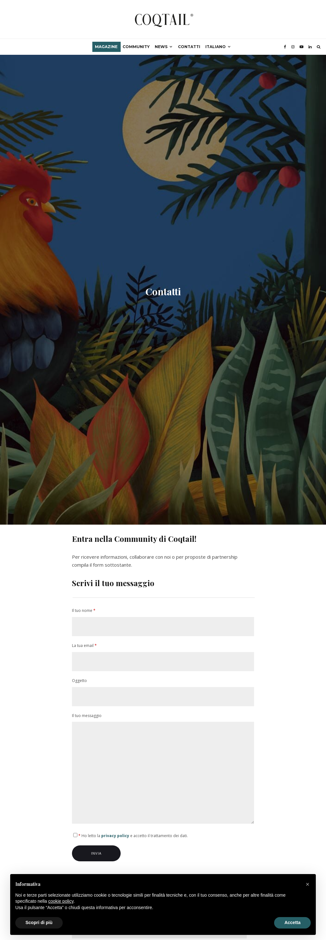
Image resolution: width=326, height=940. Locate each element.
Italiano (215, 46)
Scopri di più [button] (39, 922)
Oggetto (163, 692)
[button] (307, 884)
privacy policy (115, 835)
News (161, 46)
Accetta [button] (292, 922)
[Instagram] (293, 47)
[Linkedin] (310, 47)
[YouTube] (301, 47)
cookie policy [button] (61, 901)
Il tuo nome (163, 622)
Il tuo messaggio (163, 769)
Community (136, 46)
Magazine (106, 46)
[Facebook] (285, 47)
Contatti (189, 46)
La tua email (163, 657)
